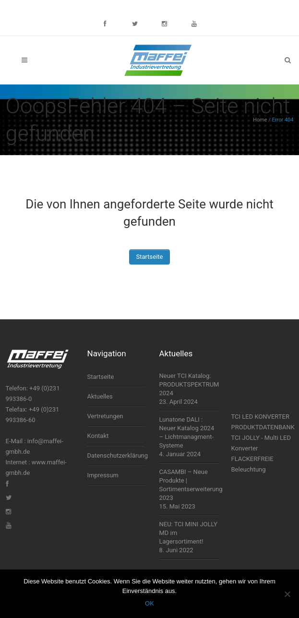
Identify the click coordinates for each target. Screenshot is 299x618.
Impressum (103, 475)
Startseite (149, 256)
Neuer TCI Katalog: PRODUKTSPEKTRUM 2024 (189, 384)
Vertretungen (105, 416)
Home (260, 120)
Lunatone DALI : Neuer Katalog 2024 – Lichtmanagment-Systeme (187, 432)
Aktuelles (100, 396)
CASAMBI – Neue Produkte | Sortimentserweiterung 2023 (189, 484)
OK (149, 603)
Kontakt (98, 435)
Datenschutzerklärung (116, 455)
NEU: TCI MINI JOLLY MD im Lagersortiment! (188, 533)
